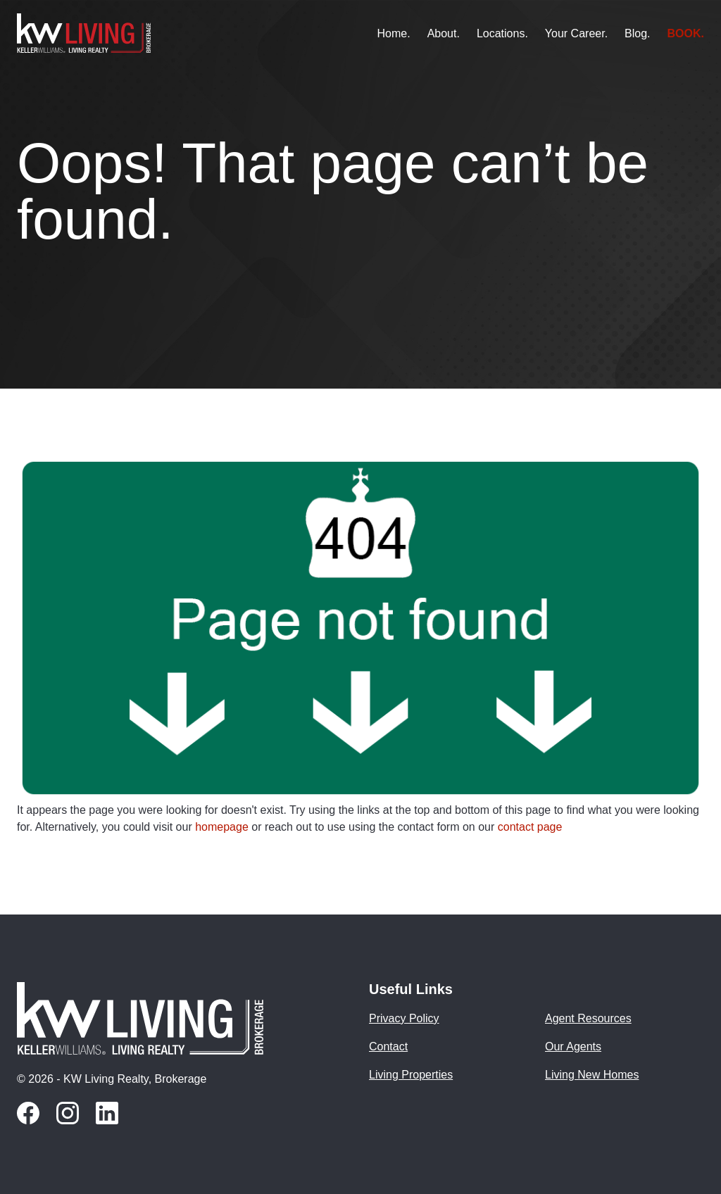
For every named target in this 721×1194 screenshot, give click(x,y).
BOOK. (685, 33)
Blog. (637, 33)
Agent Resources (588, 1018)
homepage (222, 827)
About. (443, 33)
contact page (530, 827)
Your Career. (576, 33)
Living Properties (411, 1075)
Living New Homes (592, 1075)
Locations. (502, 33)
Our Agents (573, 1046)
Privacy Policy (404, 1018)
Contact (388, 1046)
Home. (393, 33)
